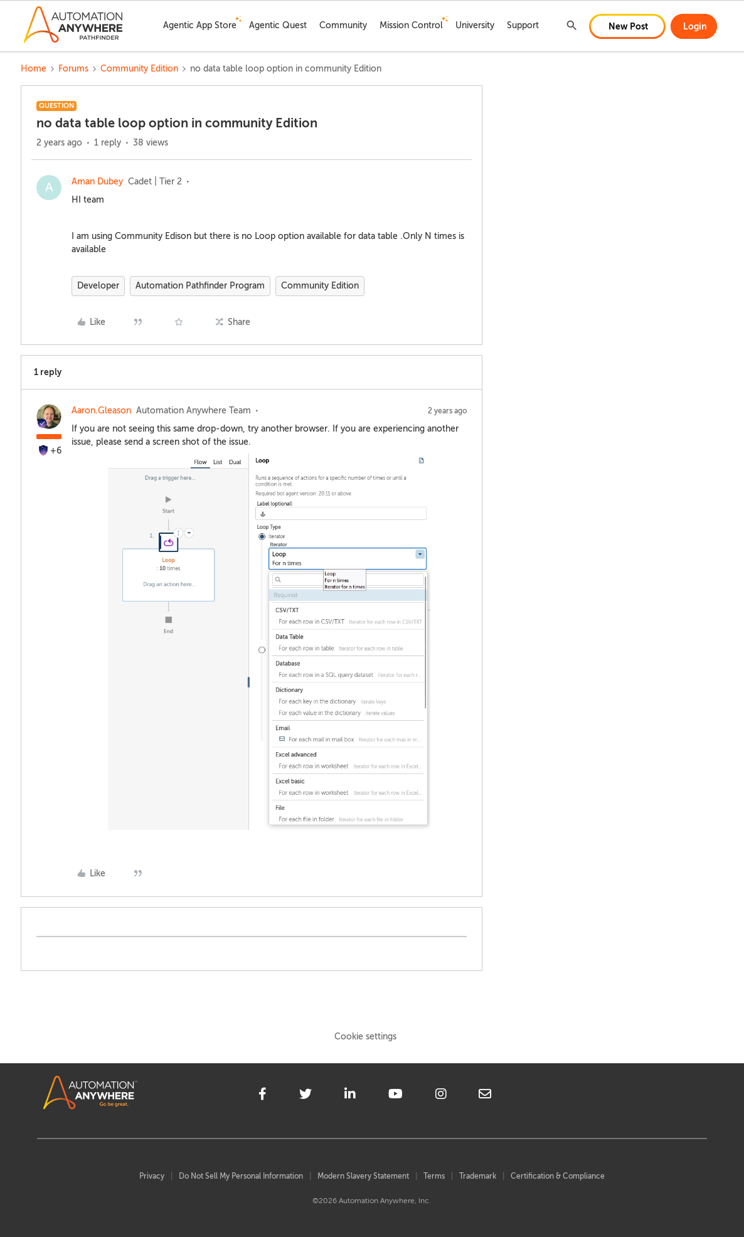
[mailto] (485, 1095)
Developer (98, 285)
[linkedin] (350, 1095)
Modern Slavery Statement (363, 1176)
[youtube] (395, 1095)
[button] (627, 26)
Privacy (151, 1176)
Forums (73, 68)
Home (33, 68)
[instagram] (441, 1095)
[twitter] (305, 1095)
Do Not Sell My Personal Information (241, 1176)
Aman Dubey (97, 181)
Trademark (477, 1176)
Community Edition (139, 68)
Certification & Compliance (558, 1176)
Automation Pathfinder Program (200, 285)
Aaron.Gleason (101, 410)
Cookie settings (365, 1036)
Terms (434, 1176)
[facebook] (262, 1095)
